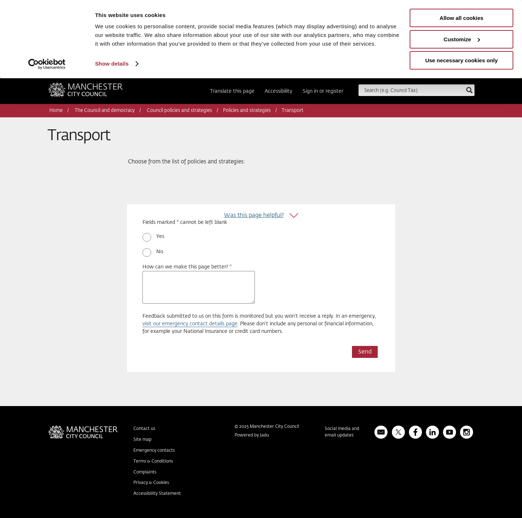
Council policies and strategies (179, 110)
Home (56, 110)
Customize (462, 39)
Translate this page (232, 91)
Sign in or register (323, 91)
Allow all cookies (462, 18)
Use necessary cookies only (461, 60)
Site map (142, 440)
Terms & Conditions (153, 461)
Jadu (264, 435)
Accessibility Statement (157, 494)
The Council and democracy (105, 110)
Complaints (144, 472)
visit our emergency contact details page (189, 323)
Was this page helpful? (254, 215)
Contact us (144, 429)
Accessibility (278, 91)
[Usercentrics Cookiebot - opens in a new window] (47, 64)
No (159, 251)
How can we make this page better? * (187, 267)
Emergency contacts (154, 450)
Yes (160, 236)
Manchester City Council (85, 92)
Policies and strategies (247, 110)
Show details (112, 63)
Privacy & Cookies (151, 483)
